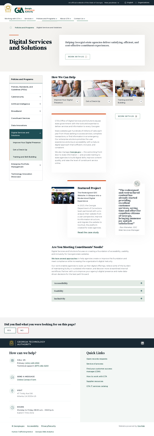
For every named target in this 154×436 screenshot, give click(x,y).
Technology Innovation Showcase (21, 175)
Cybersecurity (17, 97)
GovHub (141, 426)
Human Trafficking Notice (22, 432)
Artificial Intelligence (20, 104)
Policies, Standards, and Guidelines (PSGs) (22, 88)
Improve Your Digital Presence (26, 143)
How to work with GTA (97, 376)
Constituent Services (20, 118)
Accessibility (33, 426)
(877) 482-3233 (41, 366)
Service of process (95, 364)
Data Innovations (19, 125)
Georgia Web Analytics (44, 432)
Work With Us (127, 116)
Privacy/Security (48, 426)
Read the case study (88, 232)
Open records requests (97, 359)
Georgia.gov (75, 152)
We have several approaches (64, 259)
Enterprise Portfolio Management (20, 165)
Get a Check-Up (20, 150)
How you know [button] (110, 3)
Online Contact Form (26, 380)
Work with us (76, 57)
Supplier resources (95, 381)
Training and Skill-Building (24, 157)
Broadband (16, 111)
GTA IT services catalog (97, 386)
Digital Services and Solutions (20, 134)
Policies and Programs (24, 28)
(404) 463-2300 (32, 363)
